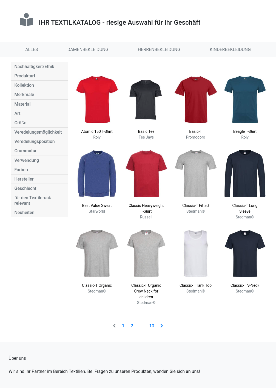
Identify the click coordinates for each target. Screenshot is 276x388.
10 (151, 325)
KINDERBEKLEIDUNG (230, 49)
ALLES (31, 49)
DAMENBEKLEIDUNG (88, 49)
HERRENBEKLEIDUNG (159, 49)
